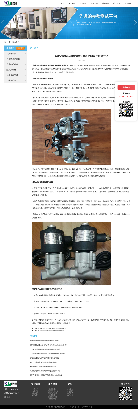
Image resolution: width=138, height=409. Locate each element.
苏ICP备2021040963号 (85, 407)
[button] (67, 36)
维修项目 (83, 3)
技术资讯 (116, 3)
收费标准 (35, 391)
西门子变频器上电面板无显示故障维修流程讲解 (46, 375)
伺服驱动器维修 (13, 59)
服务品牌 (35, 395)
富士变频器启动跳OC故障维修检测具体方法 (44, 358)
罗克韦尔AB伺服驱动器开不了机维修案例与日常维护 (47, 353)
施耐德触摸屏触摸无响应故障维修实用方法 (44, 341)
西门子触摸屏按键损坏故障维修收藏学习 (43, 362)
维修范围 (105, 3)
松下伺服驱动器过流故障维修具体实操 (43, 366)
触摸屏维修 (11, 70)
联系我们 (128, 3)
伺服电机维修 (12, 64)
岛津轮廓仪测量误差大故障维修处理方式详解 (45, 371)
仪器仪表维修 (12, 75)
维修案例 (94, 3)
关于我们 (72, 3)
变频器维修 (11, 53)
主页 (8, 42)
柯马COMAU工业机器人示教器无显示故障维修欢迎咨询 (48, 345)
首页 (62, 3)
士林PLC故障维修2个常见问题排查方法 (53, 328)
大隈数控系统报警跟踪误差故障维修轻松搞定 (45, 349)
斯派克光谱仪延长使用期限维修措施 (52, 330)
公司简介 (35, 389)
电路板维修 (11, 80)
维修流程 (35, 393)
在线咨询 (126, 87)
